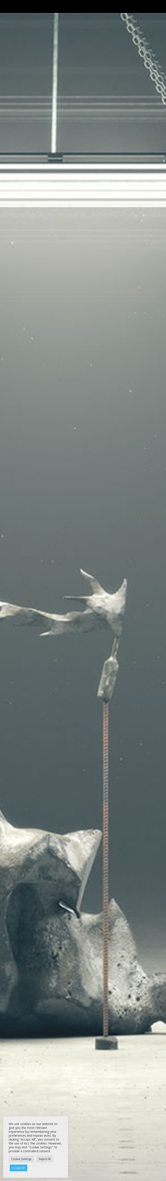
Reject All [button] (45, 1159)
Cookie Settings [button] (21, 1159)
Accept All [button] (18, 1168)
